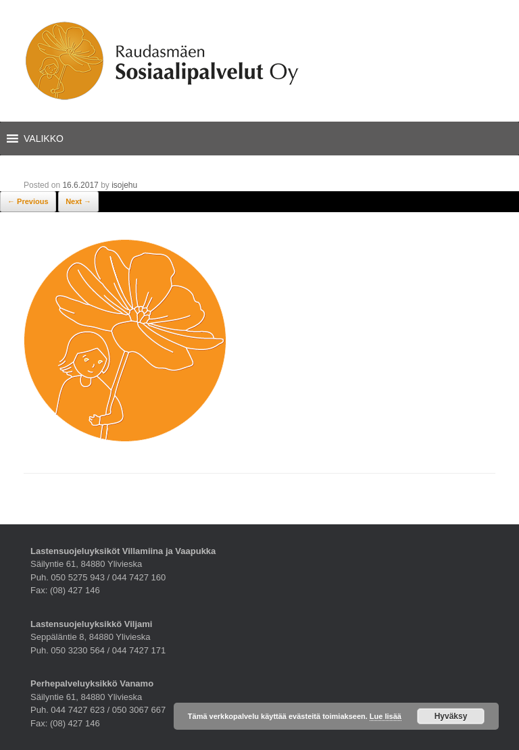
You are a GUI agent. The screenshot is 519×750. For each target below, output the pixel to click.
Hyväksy (451, 716)
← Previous (28, 201)
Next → (78, 201)
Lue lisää (385, 716)
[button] (44, 138)
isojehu (124, 185)
